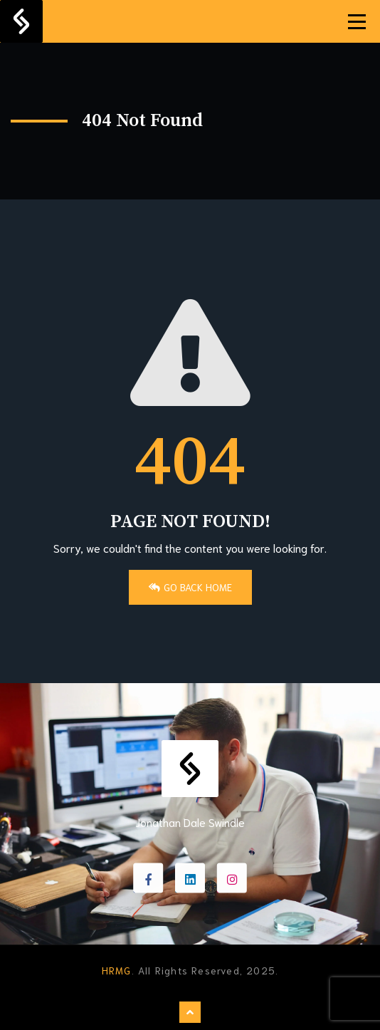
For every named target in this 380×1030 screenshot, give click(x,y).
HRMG (117, 970)
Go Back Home (190, 587)
